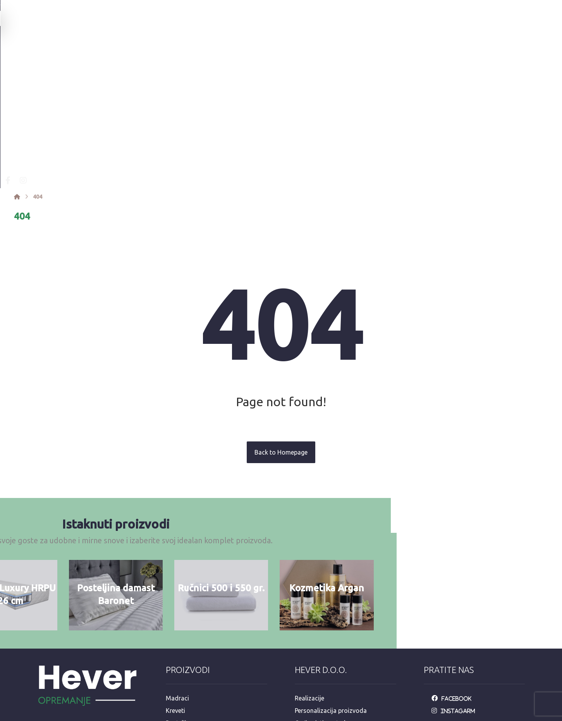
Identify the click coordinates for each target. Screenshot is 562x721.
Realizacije (309, 579)
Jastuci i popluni (188, 628)
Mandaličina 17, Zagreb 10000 (84, 642)
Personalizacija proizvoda (331, 591)
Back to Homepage (281, 331)
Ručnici (176, 616)
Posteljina (179, 604)
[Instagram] (142, 59)
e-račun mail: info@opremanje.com (343, 666)
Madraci (177, 579)
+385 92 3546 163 (66, 666)
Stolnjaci (178, 641)
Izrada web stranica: (482, 715)
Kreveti (175, 591)
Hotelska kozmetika (193, 653)
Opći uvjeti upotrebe (323, 604)
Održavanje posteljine (325, 616)
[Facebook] (127, 59)
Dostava (306, 628)
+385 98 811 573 (65, 679)
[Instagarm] (455, 591)
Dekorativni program (195, 666)
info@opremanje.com (72, 654)
